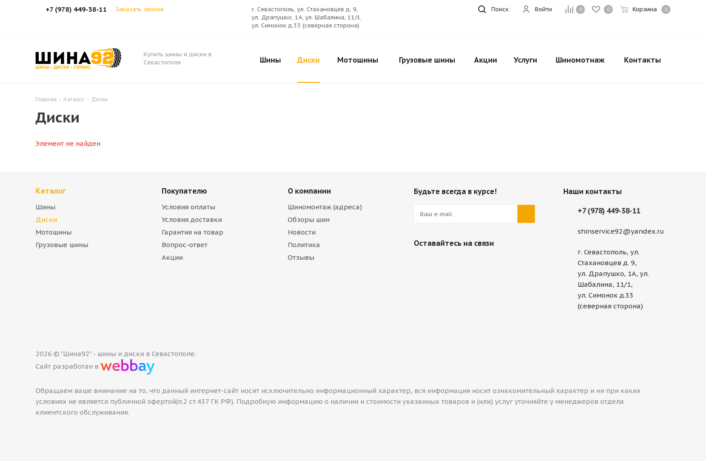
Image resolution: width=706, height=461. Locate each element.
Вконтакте (423, 264)
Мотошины (54, 232)
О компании (309, 190)
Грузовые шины (62, 244)
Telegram (445, 264)
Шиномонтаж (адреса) (325, 207)
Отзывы (301, 257)
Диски (46, 219)
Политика (304, 244)
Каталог (51, 190)
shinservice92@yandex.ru (621, 231)
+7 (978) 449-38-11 (609, 210)
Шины (45, 207)
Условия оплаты (188, 207)
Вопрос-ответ (185, 244)
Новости (302, 232)
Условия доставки (192, 219)
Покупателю (184, 190)
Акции (172, 257)
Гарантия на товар (192, 232)
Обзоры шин (309, 219)
